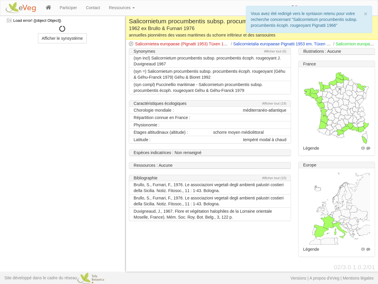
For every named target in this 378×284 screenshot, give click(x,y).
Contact (93, 7)
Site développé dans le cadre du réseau (54, 277)
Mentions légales (358, 278)
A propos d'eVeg (324, 278)
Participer (68, 7)
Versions (299, 278)
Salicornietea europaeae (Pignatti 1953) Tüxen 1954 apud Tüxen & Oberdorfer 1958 (212, 44)
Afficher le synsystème (62, 38)
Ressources (122, 7)
